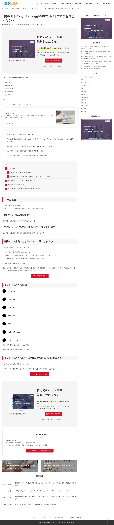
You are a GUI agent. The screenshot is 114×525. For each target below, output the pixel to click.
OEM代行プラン (16, 104)
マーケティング (85, 85)
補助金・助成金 (85, 106)
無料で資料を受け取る (53, 60)
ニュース (41, 24)
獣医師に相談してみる (40, 276)
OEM (82, 80)
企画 (82, 88)
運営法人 (79, 518)
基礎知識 (83, 91)
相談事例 (83, 100)
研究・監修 (84, 103)
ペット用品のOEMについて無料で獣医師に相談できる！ (26, 189)
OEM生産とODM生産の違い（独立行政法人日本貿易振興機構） (30, 155)
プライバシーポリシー (49, 518)
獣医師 (83, 94)
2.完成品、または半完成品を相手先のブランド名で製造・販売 (30, 176)
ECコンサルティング (87, 77)
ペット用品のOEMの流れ (16, 184)
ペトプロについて (37, 518)
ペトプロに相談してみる (40, 374)
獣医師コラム (85, 97)
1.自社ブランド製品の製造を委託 (20, 172)
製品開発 (83, 111)
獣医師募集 (73, 518)
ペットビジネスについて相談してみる (40, 450)
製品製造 (83, 108)
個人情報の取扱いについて (62, 518)
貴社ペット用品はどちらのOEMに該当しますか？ (24, 180)
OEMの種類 (11, 168)
